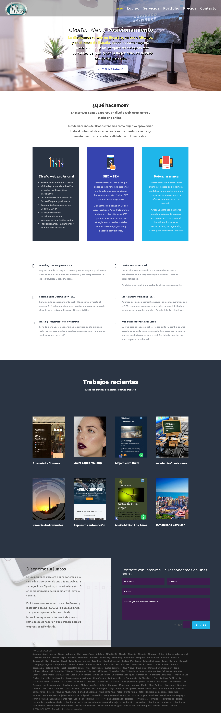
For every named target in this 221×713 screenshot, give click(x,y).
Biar (47, 661)
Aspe (63, 657)
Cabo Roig (96, 661)
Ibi (53, 678)
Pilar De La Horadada (163, 688)
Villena (156, 705)
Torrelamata (141, 698)
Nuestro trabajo (111, 69)
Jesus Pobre (85, 678)
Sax (75, 698)
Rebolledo (173, 691)
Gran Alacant (62, 674)
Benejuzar (83, 657)
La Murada (79, 681)
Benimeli (165, 657)
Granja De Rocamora (81, 674)
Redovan (37, 695)
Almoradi (152, 654)
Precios (189, 9)
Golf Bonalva (47, 674)
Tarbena (90, 698)
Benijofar (140, 657)
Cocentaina (38, 667)
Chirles (157, 664)
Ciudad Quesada (170, 664)
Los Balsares (175, 681)
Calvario (173, 661)
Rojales (62, 695)
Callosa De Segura (151, 661)
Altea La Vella (173, 654)
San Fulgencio (83, 695)
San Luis (130, 695)
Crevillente (97, 667)
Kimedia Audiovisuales (48, 534)
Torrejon (129, 698)
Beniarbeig (104, 657)
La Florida (144, 678)
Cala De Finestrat (111, 661)
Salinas (71, 695)
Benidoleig (117, 657)
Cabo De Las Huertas (79, 661)
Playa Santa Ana (107, 691)
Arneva (55, 657)
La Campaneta (130, 678)
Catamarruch (137, 664)
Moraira (135, 685)
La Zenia (151, 681)
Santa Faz (55, 698)
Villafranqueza (144, 705)
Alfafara (100, 654)
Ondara (36, 688)
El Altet (45, 671)
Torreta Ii (37, 702)
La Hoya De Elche (168, 678)
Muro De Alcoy (156, 685)
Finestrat (142, 671)
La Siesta (114, 681)
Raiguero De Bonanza (156, 691)
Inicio (118, 9)
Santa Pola (66, 698)
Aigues (61, 654)
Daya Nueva (128, 667)
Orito (67, 688)
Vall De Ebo (129, 705)
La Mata (55, 681)
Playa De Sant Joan (87, 691)
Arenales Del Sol (42, 657)
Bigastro (55, 661)
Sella (81, 698)
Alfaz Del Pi (111, 654)
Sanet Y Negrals (40, 698)
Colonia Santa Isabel (56, 667)
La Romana (102, 681)
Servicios (151, 9)
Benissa (175, 657)
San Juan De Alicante (114, 695)
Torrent (179, 698)
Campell (183, 661)
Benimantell (153, 657)
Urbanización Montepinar (60, 705)
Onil (44, 688)
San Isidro (97, 695)
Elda (122, 671)
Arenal (184, 654)
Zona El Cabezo (169, 705)
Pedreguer (102, 688)
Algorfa (122, 654)
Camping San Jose (43, 664)
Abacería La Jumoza (46, 472)
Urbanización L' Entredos (132, 702)
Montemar (124, 685)
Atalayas (71, 657)
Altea (161, 654)
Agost (45, 654)
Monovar (112, 685)
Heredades (141, 674)
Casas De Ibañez (94, 664)
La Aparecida (114, 678)
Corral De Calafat (76, 667)
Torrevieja (49, 702)
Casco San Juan (111, 664)
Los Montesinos (71, 685)
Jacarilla (60, 678)
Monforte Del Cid (97, 685)
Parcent (76, 688)
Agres (53, 654)
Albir (79, 654)
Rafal (141, 691)
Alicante (142, 654)
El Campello (57, 671)
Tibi (97, 698)
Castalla (125, 664)
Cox (88, 667)
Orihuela (58, 688)
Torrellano (154, 698)
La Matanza (66, 681)
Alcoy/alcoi (88, 654)
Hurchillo (45, 678)
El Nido (68, 671)
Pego (111, 688)
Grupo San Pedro (101, 674)
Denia (176, 667)
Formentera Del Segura (160, 671)
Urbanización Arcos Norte (77, 702)
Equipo (133, 9)
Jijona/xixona (99, 678)
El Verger (102, 671)
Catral (149, 664)
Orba (50, 688)
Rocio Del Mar (50, 695)
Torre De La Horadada (112, 698)
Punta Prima (130, 691)
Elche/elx (113, 671)
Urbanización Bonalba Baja (104, 702)
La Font (154, 678)
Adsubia (37, 654)
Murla (144, 685)
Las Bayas (162, 681)
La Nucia (90, 681)
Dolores (36, 671)
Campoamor (59, 664)
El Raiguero (79, 671)
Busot (64, 661)
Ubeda (59, 702)
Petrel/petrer (144, 688)
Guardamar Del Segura (123, 674)
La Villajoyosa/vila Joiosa (133, 681)
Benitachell (38, 661)
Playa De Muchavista (66, 691)
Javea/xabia (72, 678)
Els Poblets (131, 671)
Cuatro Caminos (113, 667)
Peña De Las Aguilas (126, 688)
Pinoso (50, 691)
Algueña (132, 654)
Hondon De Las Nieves (160, 674)
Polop (119, 691)
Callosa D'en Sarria (131, 661)
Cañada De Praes (76, 664)
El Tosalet (91, 671)
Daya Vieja (141, 667)
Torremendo (168, 698)
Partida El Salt (88, 688)
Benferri (94, 657)
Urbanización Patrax (85, 705)
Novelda (181, 685)
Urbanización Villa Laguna (109, 705)
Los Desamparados (51, 685)
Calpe (165, 661)
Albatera (70, 654)
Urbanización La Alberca (159, 702)
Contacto (208, 9)
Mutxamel (170, 685)
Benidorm (129, 657)
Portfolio (171, 9)
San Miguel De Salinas (147, 695)
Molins (84, 685)
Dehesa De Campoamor (160, 667)
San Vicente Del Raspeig (171, 695)
